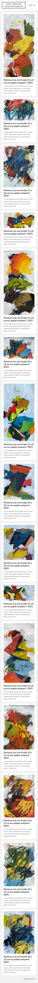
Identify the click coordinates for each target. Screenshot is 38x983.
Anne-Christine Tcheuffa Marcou (13, 5)
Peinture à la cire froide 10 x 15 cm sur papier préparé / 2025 (18, 364)
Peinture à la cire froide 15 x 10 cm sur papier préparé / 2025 (18, 126)
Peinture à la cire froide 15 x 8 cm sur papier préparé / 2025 (19, 81)
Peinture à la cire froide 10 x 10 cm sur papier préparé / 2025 (18, 505)
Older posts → (30, 979)
